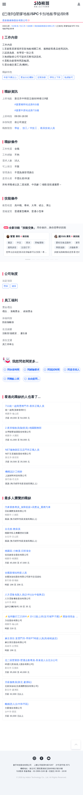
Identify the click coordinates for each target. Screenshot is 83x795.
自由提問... (34, 379)
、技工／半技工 (28, 128)
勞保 (6, 286)
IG (34, 758)
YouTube (48, 758)
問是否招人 (73, 369)
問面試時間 (53, 369)
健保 (14, 286)
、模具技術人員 (46, 128)
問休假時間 (13, 369)
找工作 (23, 26)
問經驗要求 (33, 369)
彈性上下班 (55, 77)
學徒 (17, 128)
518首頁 (15, 26)
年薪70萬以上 (10, 77)
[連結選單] (4, 4)
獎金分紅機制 (27, 77)
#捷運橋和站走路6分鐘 (27, 104)
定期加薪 (41, 77)
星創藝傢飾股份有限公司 (44, 26)
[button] (27, 259)
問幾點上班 (13, 379)
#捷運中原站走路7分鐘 (27, 110)
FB (41, 758)
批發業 (30, 26)
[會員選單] (79, 4)
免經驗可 (68, 77)
